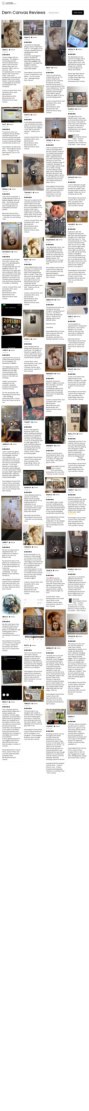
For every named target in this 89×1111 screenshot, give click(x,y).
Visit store (78, 12)
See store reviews (54, 13)
